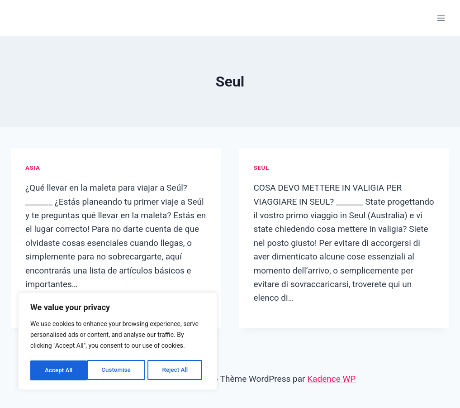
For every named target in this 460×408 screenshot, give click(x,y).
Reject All (118, 370)
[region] (117, 342)
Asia (32, 167)
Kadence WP (331, 379)
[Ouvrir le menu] (440, 18)
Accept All (176, 370)
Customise (59, 370)
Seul (261, 167)
